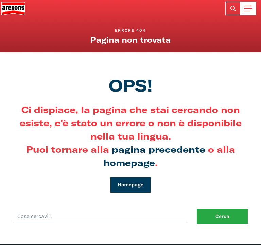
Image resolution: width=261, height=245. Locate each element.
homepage (129, 162)
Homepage (130, 185)
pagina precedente (158, 149)
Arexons (13, 8)
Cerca (222, 216)
